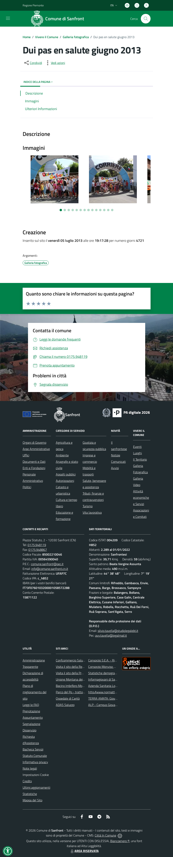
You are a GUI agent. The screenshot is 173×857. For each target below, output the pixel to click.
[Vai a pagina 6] (80, 210)
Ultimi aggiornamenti (36, 787)
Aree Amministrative (36, 448)
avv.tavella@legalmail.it (111, 635)
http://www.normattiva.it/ (105, 692)
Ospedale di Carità (68, 698)
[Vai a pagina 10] (96, 210)
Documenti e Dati (34, 461)
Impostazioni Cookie (36, 774)
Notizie (115, 455)
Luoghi (137, 453)
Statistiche (30, 793)
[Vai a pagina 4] (73, 210)
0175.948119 (37, 544)
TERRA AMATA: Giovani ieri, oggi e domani (115, 698)
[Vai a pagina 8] (88, 210)
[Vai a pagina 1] (61, 210)
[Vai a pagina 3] (69, 210)
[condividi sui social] (33, 63)
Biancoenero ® (120, 841)
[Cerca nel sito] (145, 18)
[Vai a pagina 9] (92, 210)
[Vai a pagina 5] (76, 210)
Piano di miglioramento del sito (34, 692)
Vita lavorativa (92, 512)
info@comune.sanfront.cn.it (49, 568)
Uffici (26, 455)
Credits (27, 781)
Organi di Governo (34, 442)
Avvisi (115, 468)
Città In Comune (105, 835)
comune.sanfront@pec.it (47, 564)
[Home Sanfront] (59, 19)
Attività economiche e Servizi (141, 497)
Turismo (88, 506)
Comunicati (118, 461)
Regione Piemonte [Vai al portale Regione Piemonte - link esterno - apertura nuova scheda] (33, 5)
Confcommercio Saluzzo (71, 660)
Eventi (137, 446)
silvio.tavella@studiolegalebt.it (118, 630)
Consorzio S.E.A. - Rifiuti (104, 660)
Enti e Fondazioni (34, 468)
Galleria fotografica (76, 37)
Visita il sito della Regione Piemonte (79, 666)
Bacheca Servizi (33, 749)
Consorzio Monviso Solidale (106, 666)
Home (27, 37)
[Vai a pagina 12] (104, 210)
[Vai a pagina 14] (112, 210)
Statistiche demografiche (104, 673)
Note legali (30, 768)
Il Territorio (140, 459)
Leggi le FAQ (31, 704)
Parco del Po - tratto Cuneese (75, 692)
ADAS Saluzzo (65, 704)
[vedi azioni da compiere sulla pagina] (55, 63)
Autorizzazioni (65, 480)
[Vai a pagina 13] (108, 210)
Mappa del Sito (32, 800)
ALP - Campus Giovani (103, 704)
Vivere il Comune (46, 37)
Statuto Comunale (35, 755)
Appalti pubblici (66, 474)
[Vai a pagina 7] (84, 210)
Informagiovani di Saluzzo (105, 679)
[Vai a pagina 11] (100, 210)
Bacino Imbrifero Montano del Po (77, 685)
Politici (27, 487)
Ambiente (62, 455)
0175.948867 (37, 549)
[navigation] (8, 18)
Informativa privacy (35, 762)
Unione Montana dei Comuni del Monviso (83, 679)
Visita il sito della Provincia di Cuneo (79, 673)
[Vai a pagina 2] (65, 210)
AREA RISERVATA (84, 850)
